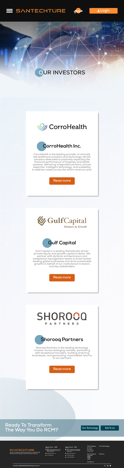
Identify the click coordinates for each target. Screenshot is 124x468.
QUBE (88, 459)
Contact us (90, 462)
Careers (101, 454)
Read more (62, 181)
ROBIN (88, 456)
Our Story (89, 447)
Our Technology (90, 428)
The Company (91, 446)
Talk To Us (110, 428)
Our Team (89, 449)
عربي (78, 10)
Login (104, 10)
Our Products (91, 454)
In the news (90, 451)
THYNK (89, 458)
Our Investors (90, 450)
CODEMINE (90, 455)
